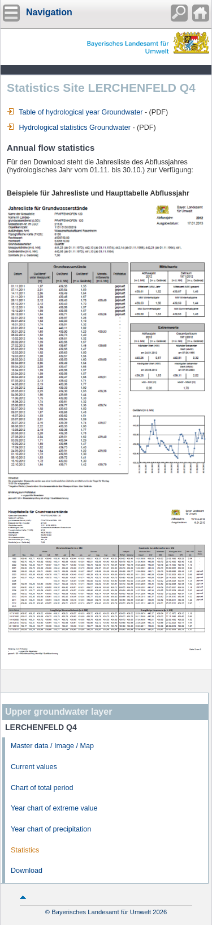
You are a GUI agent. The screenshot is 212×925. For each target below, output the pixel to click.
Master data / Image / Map (52, 746)
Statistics (25, 850)
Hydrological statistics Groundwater (69, 127)
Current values (34, 767)
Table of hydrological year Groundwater (74, 112)
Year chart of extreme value (54, 808)
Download (26, 871)
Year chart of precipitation (51, 829)
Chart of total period (42, 788)
